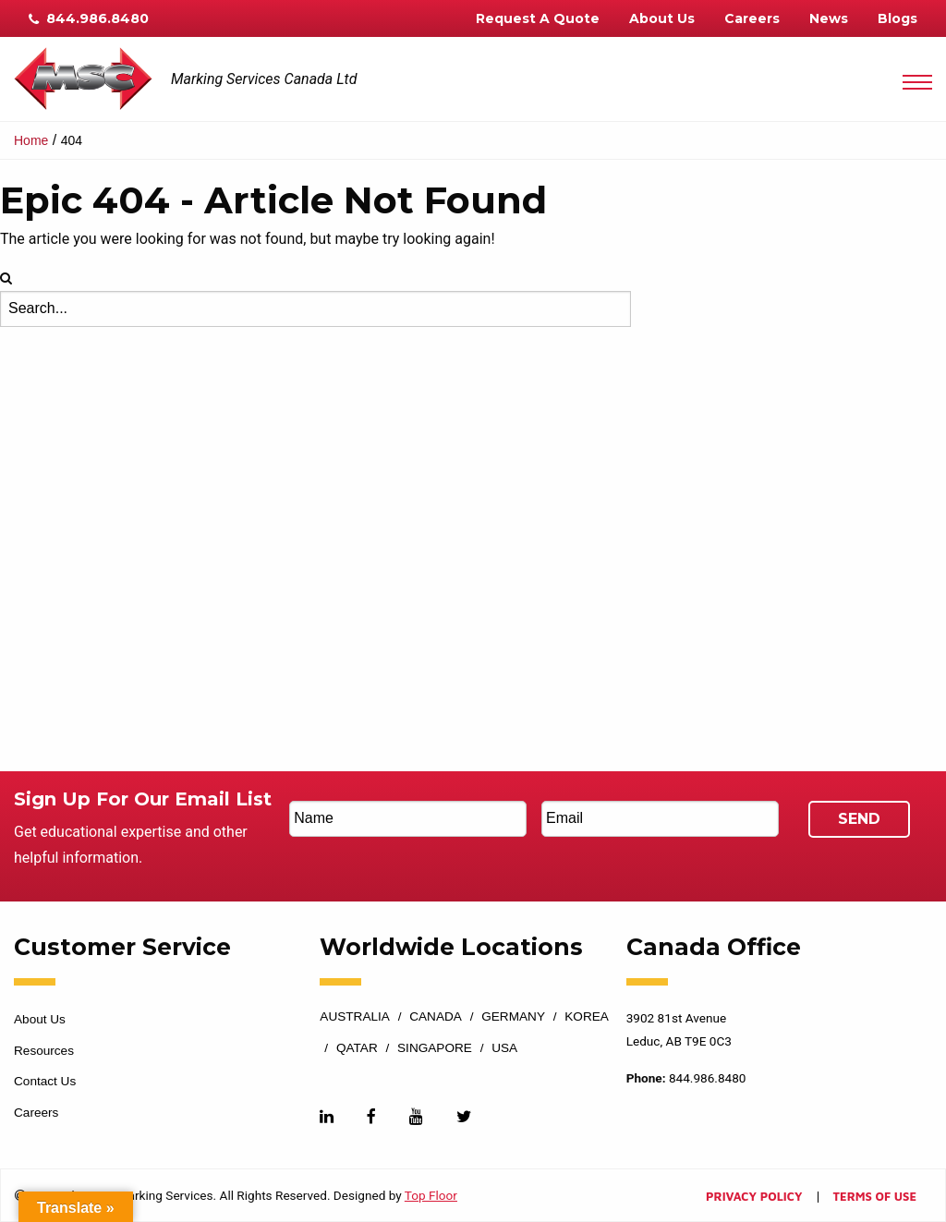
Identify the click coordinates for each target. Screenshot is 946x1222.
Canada (435, 1016)
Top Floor (431, 1195)
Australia (355, 1016)
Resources (44, 1051)
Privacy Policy (754, 1198)
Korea (586, 1016)
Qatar (357, 1048)
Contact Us (45, 1081)
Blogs (897, 18)
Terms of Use (874, 1198)
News (828, 18)
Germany (513, 1016)
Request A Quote (538, 18)
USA (504, 1048)
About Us (662, 18)
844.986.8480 (89, 18)
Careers (752, 18)
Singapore (434, 1048)
